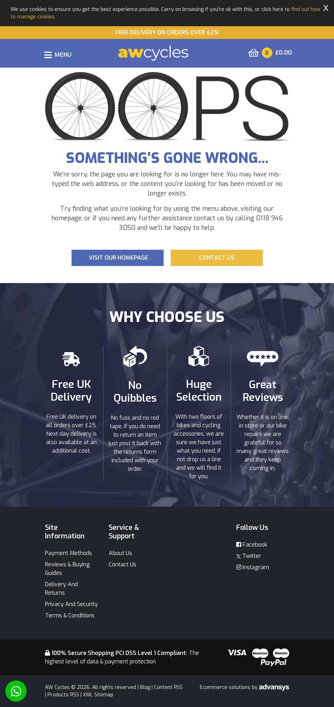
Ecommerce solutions (226, 687)
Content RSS (168, 687)
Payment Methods (68, 553)
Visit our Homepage (118, 257)
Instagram (252, 567)
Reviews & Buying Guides (67, 569)
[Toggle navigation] (58, 55)
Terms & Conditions (70, 615)
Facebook (251, 544)
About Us (120, 553)
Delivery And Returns (61, 588)
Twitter (248, 556)
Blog (145, 687)
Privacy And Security (71, 604)
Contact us (216, 257)
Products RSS (63, 694)
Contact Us (122, 564)
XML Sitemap (98, 694)
